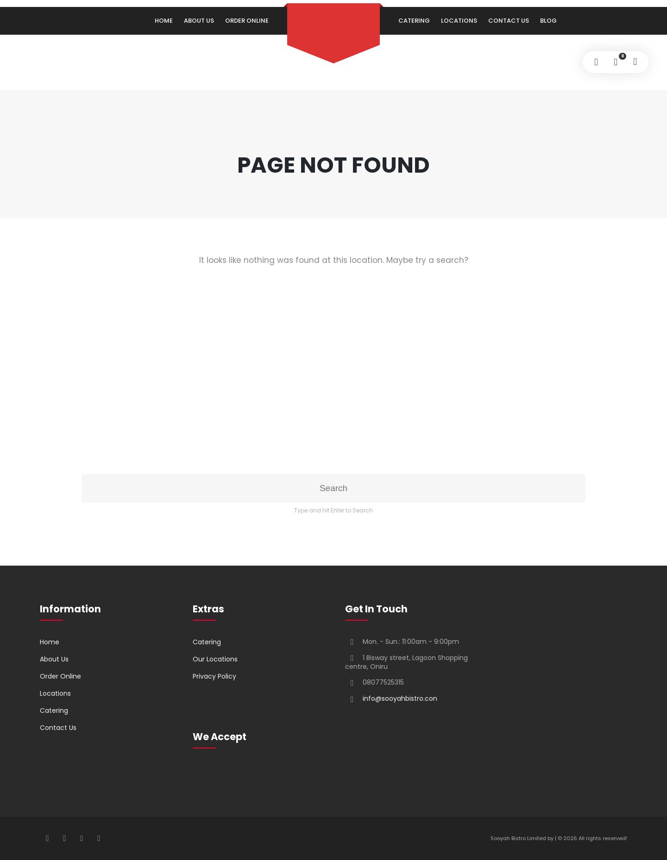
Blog (548, 20)
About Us (199, 20)
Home (164, 20)
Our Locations (215, 659)
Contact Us (508, 20)
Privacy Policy (214, 676)
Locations (459, 20)
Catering (414, 20)
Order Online (247, 20)
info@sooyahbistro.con (400, 698)
